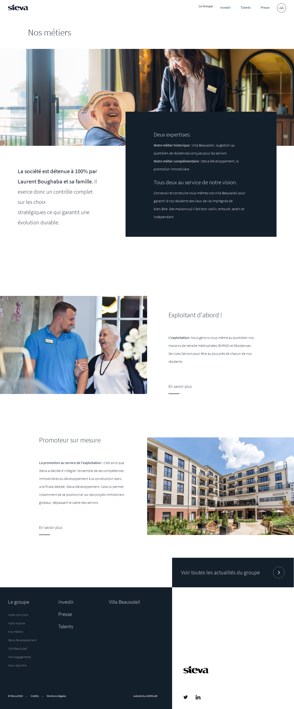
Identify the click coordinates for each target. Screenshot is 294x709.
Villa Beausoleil (17, 648)
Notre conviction (18, 615)
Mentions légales (56, 696)
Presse (261, 8)
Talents (241, 8)
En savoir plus (50, 527)
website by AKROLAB (145, 696)
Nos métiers (15, 632)
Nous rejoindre (17, 665)
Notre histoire (16, 623)
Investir (221, 8)
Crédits (35, 696)
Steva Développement (22, 640)
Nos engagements (19, 657)
